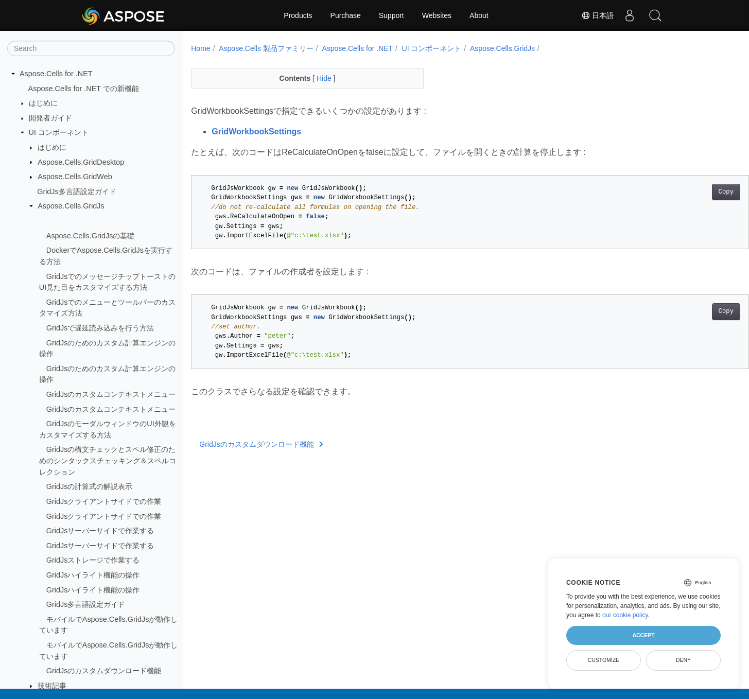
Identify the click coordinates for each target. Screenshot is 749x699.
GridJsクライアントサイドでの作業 (104, 501)
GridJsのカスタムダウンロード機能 (104, 671)
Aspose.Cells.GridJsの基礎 (90, 236)
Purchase (345, 15)
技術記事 (52, 685)
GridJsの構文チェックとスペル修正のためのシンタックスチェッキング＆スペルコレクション (107, 460)
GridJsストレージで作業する (93, 560)
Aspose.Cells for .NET (56, 73)
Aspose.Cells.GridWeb (75, 176)
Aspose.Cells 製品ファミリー (266, 48)
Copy (687, 192)
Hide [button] (316, 78)
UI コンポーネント (59, 132)
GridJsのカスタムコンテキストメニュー (111, 394)
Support (391, 15)
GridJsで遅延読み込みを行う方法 (100, 328)
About (479, 15)
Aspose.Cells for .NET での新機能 (83, 88)
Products (298, 15)
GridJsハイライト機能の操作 (93, 575)
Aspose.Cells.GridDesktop (81, 162)
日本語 (597, 15)
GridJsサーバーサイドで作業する (100, 531)
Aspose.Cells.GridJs (71, 206)
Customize (604, 660)
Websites (436, 15)
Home (200, 48)
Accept (643, 635)
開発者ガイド (50, 118)
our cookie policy (625, 615)
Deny (683, 660)
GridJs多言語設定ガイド (76, 191)
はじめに (43, 103)
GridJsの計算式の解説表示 (89, 486)
